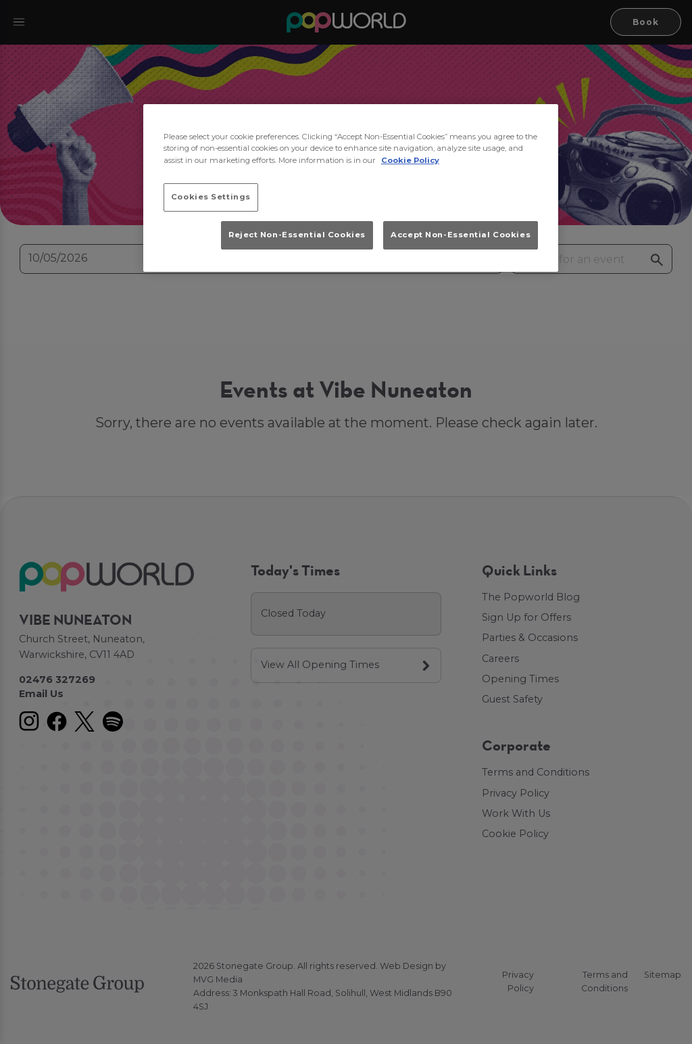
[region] (350, 188)
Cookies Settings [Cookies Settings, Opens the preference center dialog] (211, 196)
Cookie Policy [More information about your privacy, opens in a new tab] (410, 160)
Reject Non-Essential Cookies (297, 234)
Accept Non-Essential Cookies (460, 234)
